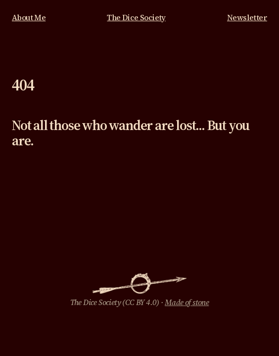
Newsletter (247, 17)
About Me (29, 17)
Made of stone (187, 302)
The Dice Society (136, 17)
